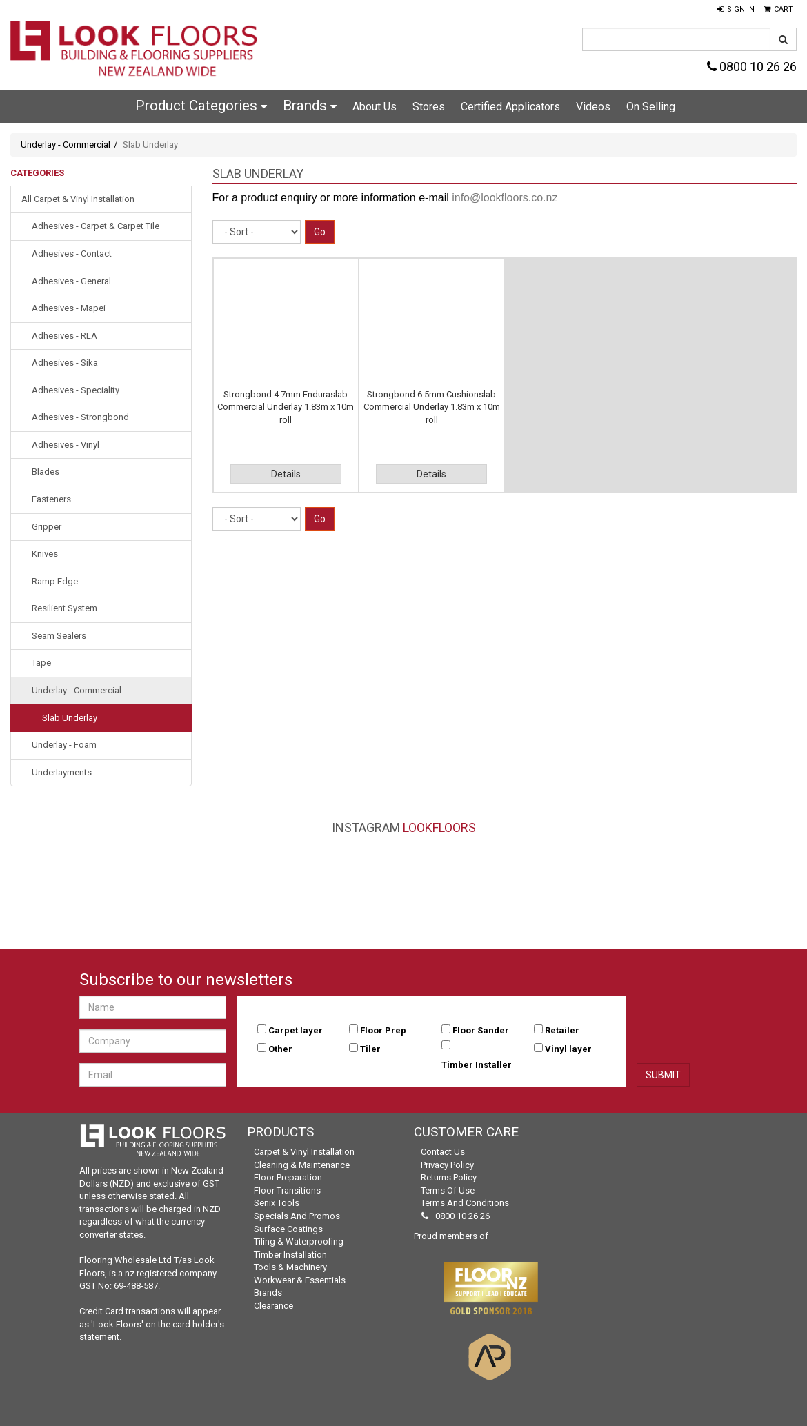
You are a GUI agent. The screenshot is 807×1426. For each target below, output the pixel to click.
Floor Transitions (287, 1190)
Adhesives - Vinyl (65, 444)
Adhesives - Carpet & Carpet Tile (95, 226)
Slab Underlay (69, 718)
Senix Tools (276, 1203)
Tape (41, 662)
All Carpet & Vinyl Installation (77, 199)
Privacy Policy (447, 1165)
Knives (45, 553)
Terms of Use (448, 1190)
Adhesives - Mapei (69, 308)
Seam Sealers (59, 636)
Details (286, 473)
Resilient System (64, 608)
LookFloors (439, 827)
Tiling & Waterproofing (298, 1241)
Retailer (562, 1030)
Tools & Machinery (290, 1267)
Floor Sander (480, 1030)
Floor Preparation (288, 1177)
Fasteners (51, 499)
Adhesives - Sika (65, 362)
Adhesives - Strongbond (80, 417)
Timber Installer (476, 1065)
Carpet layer (295, 1030)
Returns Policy (449, 1177)
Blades (45, 471)
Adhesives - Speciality (75, 390)
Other (280, 1049)
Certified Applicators (510, 106)
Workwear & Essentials (300, 1280)
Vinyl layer (568, 1049)
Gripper (46, 527)
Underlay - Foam (64, 745)
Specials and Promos (297, 1216)
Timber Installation (290, 1254)
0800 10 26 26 (752, 66)
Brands (310, 105)
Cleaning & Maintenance (302, 1165)
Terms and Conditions (465, 1203)
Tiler (370, 1049)
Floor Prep (383, 1030)
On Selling (650, 106)
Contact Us (443, 1152)
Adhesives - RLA (64, 335)
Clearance (273, 1305)
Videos (593, 106)
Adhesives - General (71, 281)
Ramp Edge (55, 581)
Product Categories (201, 105)
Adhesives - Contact (72, 253)
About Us (374, 106)
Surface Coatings (288, 1229)
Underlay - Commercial (65, 144)
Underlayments (62, 772)
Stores (428, 106)
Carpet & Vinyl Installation (304, 1152)
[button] (736, 9)
